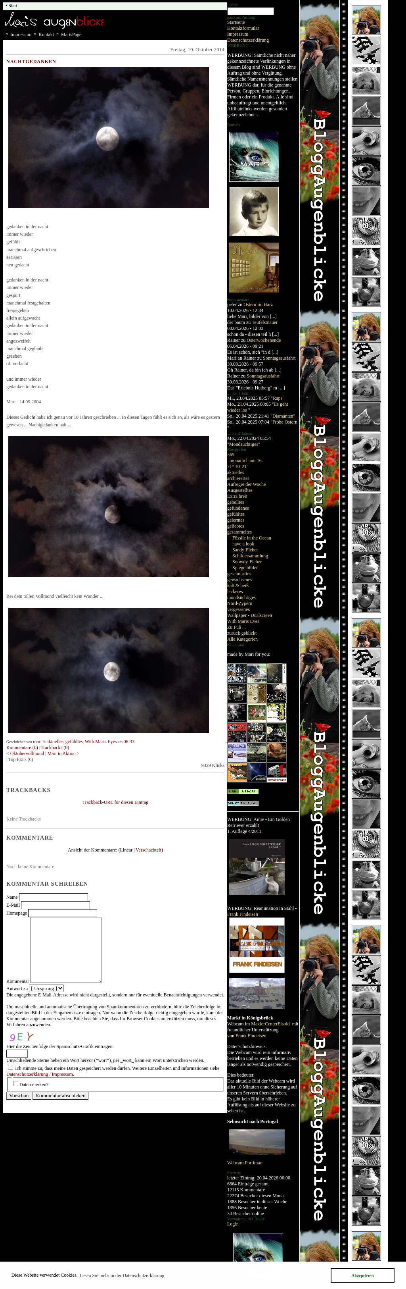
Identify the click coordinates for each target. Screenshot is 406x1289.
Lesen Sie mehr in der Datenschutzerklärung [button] (122, 1275)
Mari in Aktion (62, 753)
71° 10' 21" (238, 466)
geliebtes (235, 526)
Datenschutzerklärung (248, 40)
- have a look (242, 544)
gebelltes (235, 502)
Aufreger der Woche (246, 484)
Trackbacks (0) (54, 747)
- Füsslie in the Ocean (250, 538)
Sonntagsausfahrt (279, 358)
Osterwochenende (264, 340)
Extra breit (237, 496)
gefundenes (238, 508)
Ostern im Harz (258, 304)
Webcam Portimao (244, 1163)
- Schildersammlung (249, 556)
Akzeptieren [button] (362, 1275)
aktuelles (235, 472)
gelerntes (235, 520)
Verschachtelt (148, 850)
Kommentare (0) (22, 747)
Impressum (237, 34)
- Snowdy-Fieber (246, 562)
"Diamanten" (282, 416)
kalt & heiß (238, 585)
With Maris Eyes (243, 621)
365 (230, 454)
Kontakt (46, 34)
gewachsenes (239, 579)
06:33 (129, 741)
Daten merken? (33, 1084)
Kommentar (17, 981)
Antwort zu (17, 988)
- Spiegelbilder (244, 567)
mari (37, 741)
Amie (258, 819)
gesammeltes (239, 532)
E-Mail (13, 905)
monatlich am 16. (246, 460)
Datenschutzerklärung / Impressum (39, 1074)
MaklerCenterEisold (271, 1024)
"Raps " (278, 398)
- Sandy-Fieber (244, 550)
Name (12, 897)
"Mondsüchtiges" (243, 444)
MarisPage (71, 34)
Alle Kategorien (242, 639)
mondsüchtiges (241, 597)
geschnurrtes (239, 573)
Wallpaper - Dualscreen (249, 615)
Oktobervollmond (27, 753)
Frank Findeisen (242, 914)
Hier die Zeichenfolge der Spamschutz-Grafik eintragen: (60, 1046)
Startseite (236, 22)
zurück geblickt (242, 633)
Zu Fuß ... (236, 627)
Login (233, 1224)
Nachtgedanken (31, 61)
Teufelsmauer (265, 322)
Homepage (16, 913)
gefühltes (236, 514)
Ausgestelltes (240, 490)
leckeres (235, 591)
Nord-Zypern (239, 603)
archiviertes (238, 478)
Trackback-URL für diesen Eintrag (115, 802)
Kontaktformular (243, 28)
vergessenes (238, 609)
